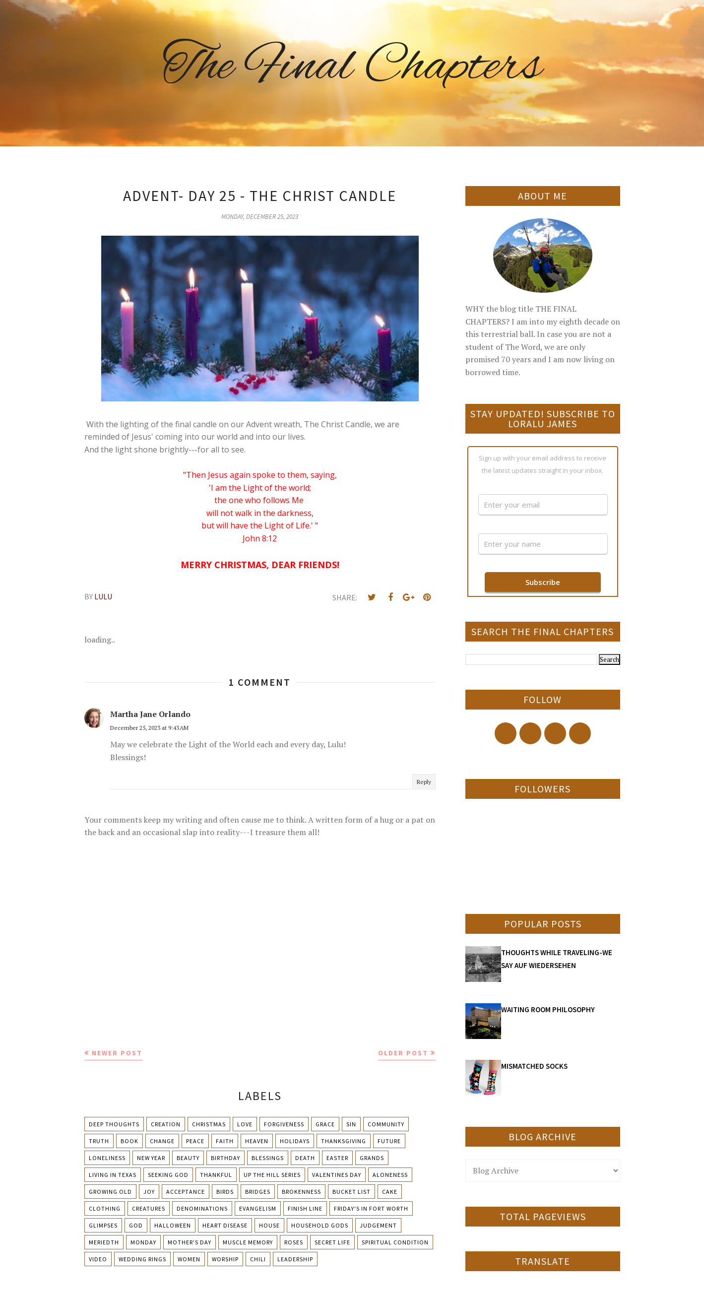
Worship (225, 1259)
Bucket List (351, 1191)
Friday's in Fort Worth (371, 1208)
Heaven (256, 1141)
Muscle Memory (248, 1242)
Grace (325, 1124)
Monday (143, 1242)
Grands (372, 1158)
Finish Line (305, 1208)
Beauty (188, 1158)
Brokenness (301, 1191)
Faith (225, 1141)
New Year (151, 1158)
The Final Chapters (352, 67)
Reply (424, 781)
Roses (293, 1242)
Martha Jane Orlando (150, 714)
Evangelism (257, 1208)
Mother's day (189, 1242)
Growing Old (110, 1191)
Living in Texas (112, 1174)
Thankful (216, 1174)
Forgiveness (284, 1124)
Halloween (172, 1225)
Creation (166, 1124)
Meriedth (104, 1242)
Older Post (403, 1052)
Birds (225, 1191)
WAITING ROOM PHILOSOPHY (548, 1009)
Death (305, 1158)
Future (389, 1141)
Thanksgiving (343, 1141)
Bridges (257, 1191)
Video (98, 1259)
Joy (149, 1191)
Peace (195, 1141)
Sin (351, 1124)
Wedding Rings (142, 1259)
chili (258, 1259)
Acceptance (185, 1191)
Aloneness (390, 1174)
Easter (337, 1158)
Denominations (202, 1208)
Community (386, 1124)
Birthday (225, 1158)
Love (245, 1124)
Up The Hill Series (272, 1174)
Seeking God (168, 1174)
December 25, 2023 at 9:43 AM (149, 727)
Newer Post (117, 1052)
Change (162, 1141)
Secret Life (332, 1242)
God (136, 1225)
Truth (99, 1141)
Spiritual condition (395, 1242)
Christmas (209, 1124)
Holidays (295, 1141)
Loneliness (107, 1158)
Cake (389, 1191)
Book (129, 1141)
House (269, 1225)
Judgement (378, 1225)
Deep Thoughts (114, 1124)
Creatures (148, 1208)
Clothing (105, 1208)
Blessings (268, 1158)
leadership (295, 1259)
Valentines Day (336, 1174)
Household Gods (319, 1225)
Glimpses (103, 1225)
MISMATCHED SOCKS (534, 1066)
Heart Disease (225, 1225)
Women (189, 1259)
